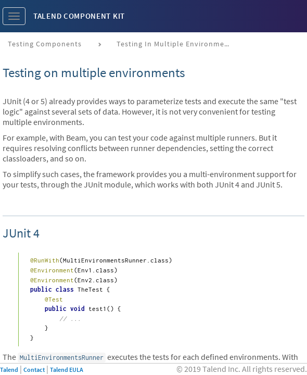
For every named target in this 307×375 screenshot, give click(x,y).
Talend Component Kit (79, 16)
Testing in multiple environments (176, 43)
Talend (9, 369)
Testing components (45, 43)
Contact (34, 369)
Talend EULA (66, 369)
